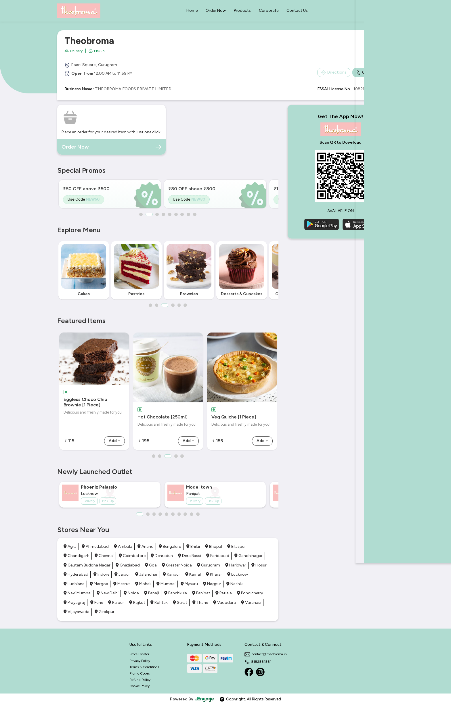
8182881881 (257, 662)
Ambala (123, 546)
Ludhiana (74, 583)
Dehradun (162, 555)
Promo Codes (139, 673)
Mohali (143, 583)
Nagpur (212, 583)
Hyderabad (76, 574)
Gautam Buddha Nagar (87, 565)
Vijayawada (76, 611)
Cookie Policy (139, 686)
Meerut (121, 583)
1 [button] (140, 214)
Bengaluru (170, 546)
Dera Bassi (189, 555)
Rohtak (159, 602)
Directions (334, 72)
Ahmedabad (95, 546)
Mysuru (189, 583)
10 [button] (198, 514)
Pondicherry (250, 593)
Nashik (234, 583)
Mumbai (165, 583)
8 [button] (188, 214)
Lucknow (237, 574)
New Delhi (108, 593)
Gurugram (208, 565)
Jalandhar (146, 574)
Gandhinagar (248, 555)
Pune (96, 602)
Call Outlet (369, 72)
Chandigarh (76, 555)
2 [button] (148, 214)
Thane (200, 602)
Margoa (99, 583)
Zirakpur (104, 611)
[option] (110, 194)
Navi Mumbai (77, 593)
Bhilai (193, 546)
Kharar (214, 574)
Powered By (192, 699)
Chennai (104, 555)
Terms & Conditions (144, 667)
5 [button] (169, 214)
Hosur (259, 565)
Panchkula (175, 593)
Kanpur (171, 574)
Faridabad (217, 555)
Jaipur (122, 574)
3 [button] (157, 214)
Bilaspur (236, 546)
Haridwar (235, 565)
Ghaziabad (128, 565)
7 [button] (182, 214)
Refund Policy (139, 680)
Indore (101, 574)
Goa (151, 565)
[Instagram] (260, 672)
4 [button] (163, 214)
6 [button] (176, 214)
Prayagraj (74, 602)
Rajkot (137, 602)
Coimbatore (132, 555)
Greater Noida (177, 565)
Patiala (223, 593)
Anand (145, 546)
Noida (131, 593)
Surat (180, 602)
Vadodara (224, 602)
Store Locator (139, 654)
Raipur (116, 602)
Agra (70, 546)
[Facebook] (248, 672)
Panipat (201, 593)
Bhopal (213, 546)
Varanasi (251, 602)
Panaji (151, 593)
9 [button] (195, 214)
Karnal (193, 574)
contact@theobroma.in (265, 654)
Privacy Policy (139, 661)
